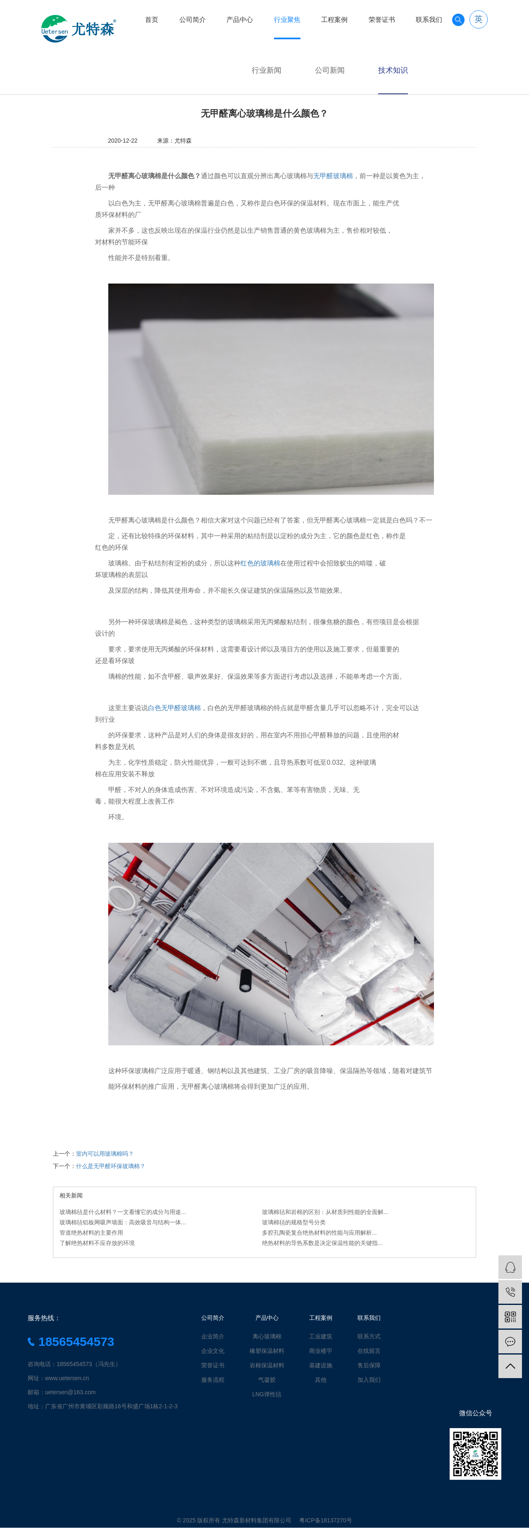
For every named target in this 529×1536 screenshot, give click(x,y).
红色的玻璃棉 (260, 563)
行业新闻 (266, 70)
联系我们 (429, 19)
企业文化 (212, 1351)
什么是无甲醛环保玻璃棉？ (110, 1166)
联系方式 (369, 1336)
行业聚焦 (287, 19)
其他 (320, 1379)
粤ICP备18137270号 (325, 1520)
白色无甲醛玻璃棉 (174, 707)
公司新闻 (330, 70)
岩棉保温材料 (267, 1365)
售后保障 (369, 1365)
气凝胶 (267, 1379)
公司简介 (192, 19)
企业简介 (212, 1336)
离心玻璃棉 (267, 1336)
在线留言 (369, 1351)
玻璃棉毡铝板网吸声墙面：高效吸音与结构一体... (123, 1222)
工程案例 (334, 19)
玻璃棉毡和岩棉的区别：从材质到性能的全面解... (325, 1212)
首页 (151, 19)
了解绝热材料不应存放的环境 (97, 1243)
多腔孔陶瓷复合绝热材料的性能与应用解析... (319, 1232)
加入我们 (369, 1379)
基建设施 (320, 1365)
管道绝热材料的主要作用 (91, 1232)
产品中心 (239, 19)
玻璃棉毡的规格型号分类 (294, 1222)
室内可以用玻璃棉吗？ (105, 1153)
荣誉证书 (382, 19)
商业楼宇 (320, 1351)
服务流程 (212, 1379)
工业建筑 (320, 1336)
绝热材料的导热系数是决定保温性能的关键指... (322, 1243)
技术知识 (393, 70)
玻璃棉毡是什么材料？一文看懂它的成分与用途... (123, 1212)
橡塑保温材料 (267, 1351)
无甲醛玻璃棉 (333, 175)
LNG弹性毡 (266, 1394)
